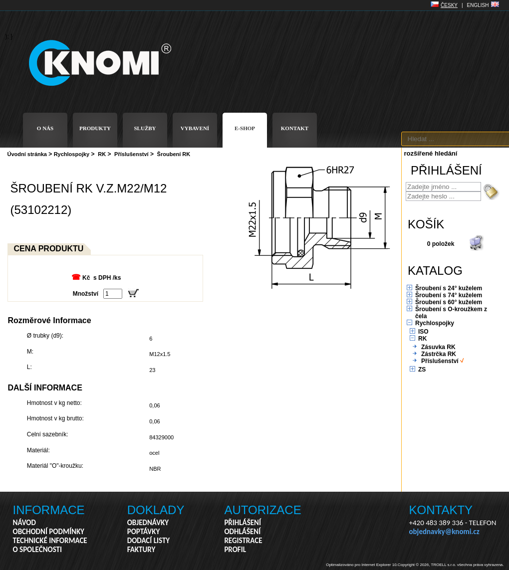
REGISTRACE (243, 540)
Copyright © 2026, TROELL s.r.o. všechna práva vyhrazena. (451, 565)
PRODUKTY (95, 128)
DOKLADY (156, 510)
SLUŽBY (145, 128)
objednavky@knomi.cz (444, 531)
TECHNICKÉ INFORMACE (50, 540)
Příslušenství (131, 154)
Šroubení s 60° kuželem (448, 302)
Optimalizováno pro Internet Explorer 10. (362, 565)
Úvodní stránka (27, 154)
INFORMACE (49, 510)
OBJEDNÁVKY (148, 522)
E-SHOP (245, 128)
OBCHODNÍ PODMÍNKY (48, 531)
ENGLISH (478, 5)
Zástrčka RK (438, 354)
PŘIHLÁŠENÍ (242, 522)
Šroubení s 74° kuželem (448, 295)
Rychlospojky (72, 154)
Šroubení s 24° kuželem (448, 288)
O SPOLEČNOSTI (37, 549)
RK (102, 154)
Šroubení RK (174, 154)
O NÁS (45, 128)
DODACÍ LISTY (148, 540)
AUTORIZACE (262, 510)
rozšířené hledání (431, 153)
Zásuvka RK (438, 347)
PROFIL (235, 549)
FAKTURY (141, 549)
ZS (422, 369)
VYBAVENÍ (195, 128)
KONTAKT (294, 128)
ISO (423, 331)
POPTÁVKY (143, 531)
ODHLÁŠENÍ (242, 531)
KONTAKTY (441, 510)
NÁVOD (24, 522)
